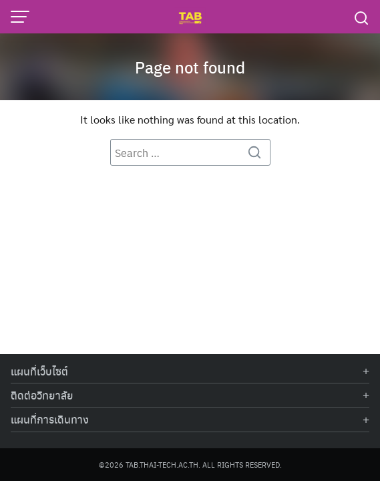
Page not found (190, 66)
